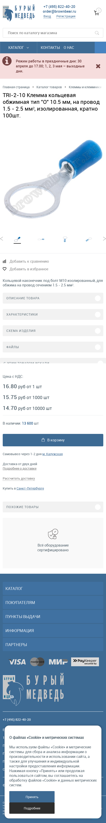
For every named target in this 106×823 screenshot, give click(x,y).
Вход (47, 16)
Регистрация (65, 16)
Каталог (18, 47)
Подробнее (32, 808)
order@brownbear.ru (59, 11)
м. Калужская (52, 454)
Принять (32, 797)
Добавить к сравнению (29, 261)
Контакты (50, 47)
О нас (69, 47)
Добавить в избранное (29, 268)
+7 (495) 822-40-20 (59, 6)
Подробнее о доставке (19, 468)
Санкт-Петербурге (30, 488)
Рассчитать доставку (19, 478)
